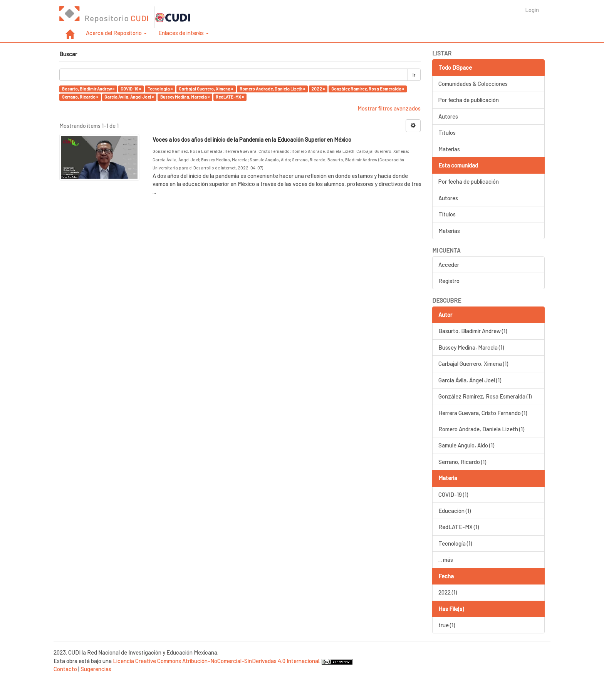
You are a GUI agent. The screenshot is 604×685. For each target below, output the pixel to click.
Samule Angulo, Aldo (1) (466, 445)
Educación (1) (454, 510)
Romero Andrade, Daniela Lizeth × (272, 88)
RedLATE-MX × (230, 96)
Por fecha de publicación (468, 99)
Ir (414, 75)
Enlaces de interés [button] (183, 32)
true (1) (446, 624)
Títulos (447, 132)
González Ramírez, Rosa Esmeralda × (367, 88)
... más (445, 559)
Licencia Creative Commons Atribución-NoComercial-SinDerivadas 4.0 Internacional (216, 660)
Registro (449, 280)
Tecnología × (160, 88)
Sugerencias (96, 668)
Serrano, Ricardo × (80, 96)
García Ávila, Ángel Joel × (129, 96)
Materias (449, 149)
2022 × (318, 88)
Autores (448, 116)
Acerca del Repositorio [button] (116, 32)
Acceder (448, 264)
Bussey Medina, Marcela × (185, 96)
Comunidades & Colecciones (473, 83)
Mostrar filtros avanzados (389, 108)
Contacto (65, 668)
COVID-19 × (131, 88)
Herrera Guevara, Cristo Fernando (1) (482, 412)
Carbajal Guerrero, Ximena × (206, 88)
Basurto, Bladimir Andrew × (88, 88)
